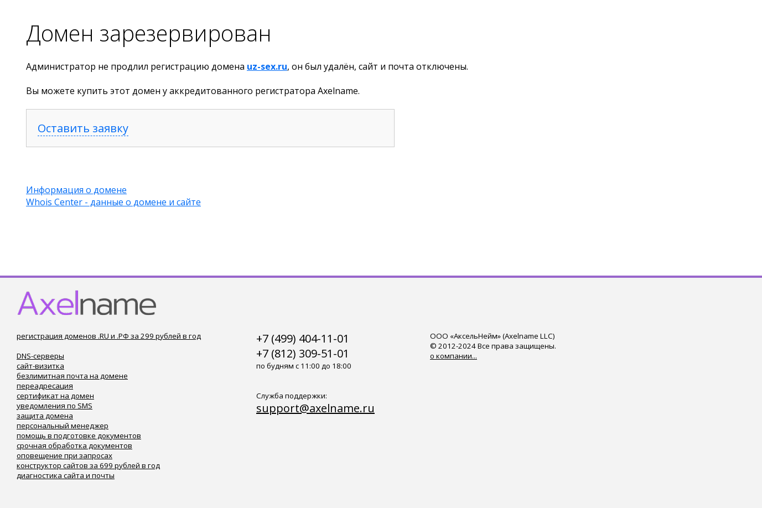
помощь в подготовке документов (79, 435)
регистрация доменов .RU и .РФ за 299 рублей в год (109, 336)
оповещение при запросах (64, 455)
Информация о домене (76, 190)
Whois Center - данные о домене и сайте (113, 202)
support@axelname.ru (315, 408)
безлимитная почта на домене (72, 376)
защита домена (45, 416)
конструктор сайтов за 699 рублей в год (88, 465)
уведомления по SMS (54, 406)
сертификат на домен (55, 396)
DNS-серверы (40, 356)
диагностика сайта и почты (66, 475)
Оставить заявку (83, 128)
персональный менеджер (62, 426)
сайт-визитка (40, 366)
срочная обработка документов (74, 445)
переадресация (45, 386)
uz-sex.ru (267, 66)
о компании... (453, 356)
